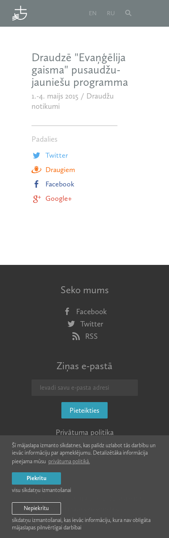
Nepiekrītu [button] (36, 508)
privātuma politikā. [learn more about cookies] (69, 461)
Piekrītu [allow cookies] (36, 478)
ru (111, 13)
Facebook (53, 184)
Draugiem (53, 170)
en (93, 13)
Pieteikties (84, 410)
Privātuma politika (85, 432)
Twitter (50, 155)
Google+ (52, 198)
